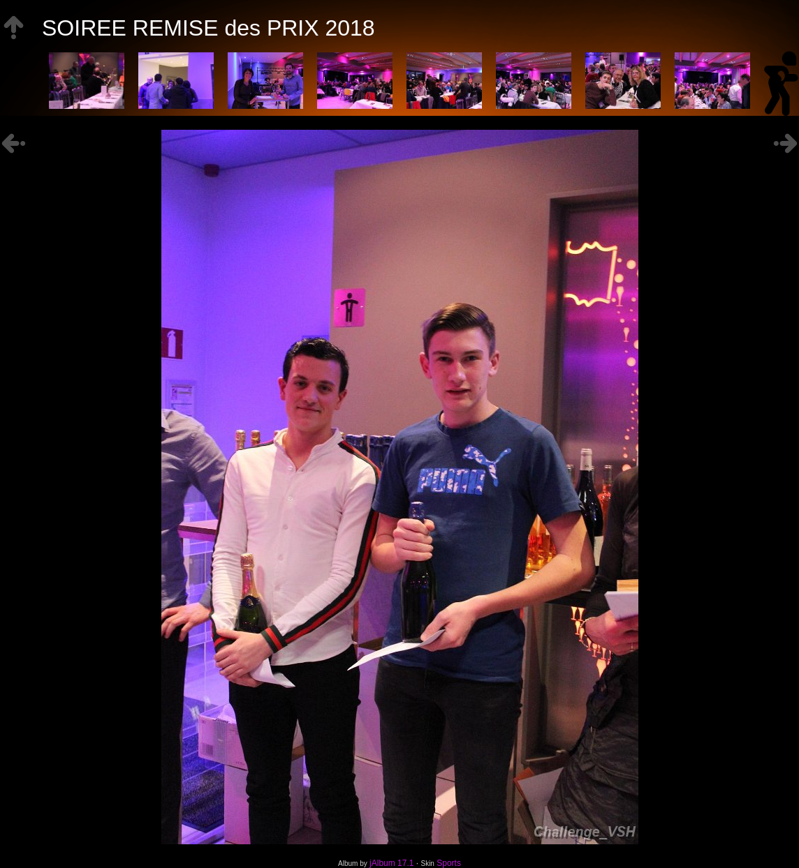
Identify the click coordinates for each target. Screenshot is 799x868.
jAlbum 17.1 (391, 863)
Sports (449, 863)
